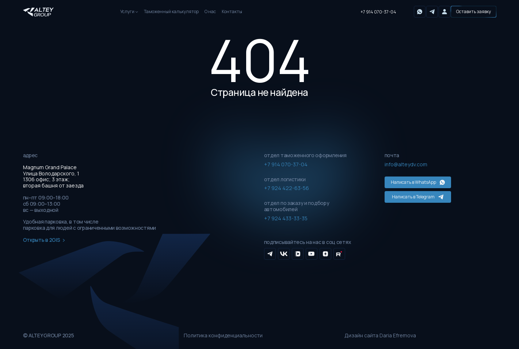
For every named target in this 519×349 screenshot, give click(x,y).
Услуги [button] (127, 11)
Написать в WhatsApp (418, 182)
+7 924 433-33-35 (286, 218)
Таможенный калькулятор (171, 11)
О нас (210, 11)
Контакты (232, 11)
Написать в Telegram (417, 197)
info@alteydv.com (406, 164)
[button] (473, 11)
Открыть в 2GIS (44, 240)
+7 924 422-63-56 (286, 188)
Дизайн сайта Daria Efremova (380, 336)
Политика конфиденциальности (223, 336)
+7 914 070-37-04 (378, 12)
